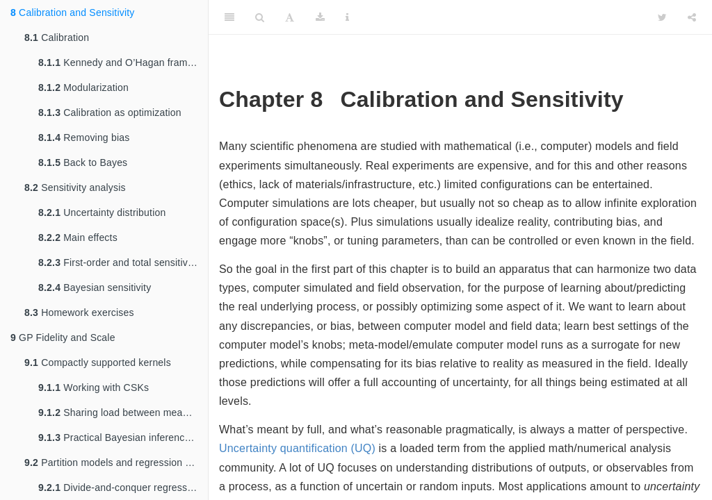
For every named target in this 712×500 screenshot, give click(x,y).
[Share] (691, 17)
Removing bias (83, 137)
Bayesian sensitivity (94, 287)
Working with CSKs (93, 387)
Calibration (56, 37)
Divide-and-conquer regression (119, 487)
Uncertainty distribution (101, 212)
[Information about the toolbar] (347, 17)
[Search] (260, 17)
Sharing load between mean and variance (123, 412)
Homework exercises (79, 312)
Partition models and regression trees (115, 462)
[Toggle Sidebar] (229, 17)
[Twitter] (662, 17)
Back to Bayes (82, 162)
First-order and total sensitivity (118, 262)
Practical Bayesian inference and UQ (123, 437)
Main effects (78, 237)
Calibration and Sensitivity (72, 12)
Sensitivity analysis (75, 187)
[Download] (320, 17)
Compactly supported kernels (97, 362)
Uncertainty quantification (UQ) (297, 448)
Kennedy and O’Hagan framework (123, 62)
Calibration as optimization (109, 112)
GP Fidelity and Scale (62, 337)
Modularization (83, 87)
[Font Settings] (290, 17)
